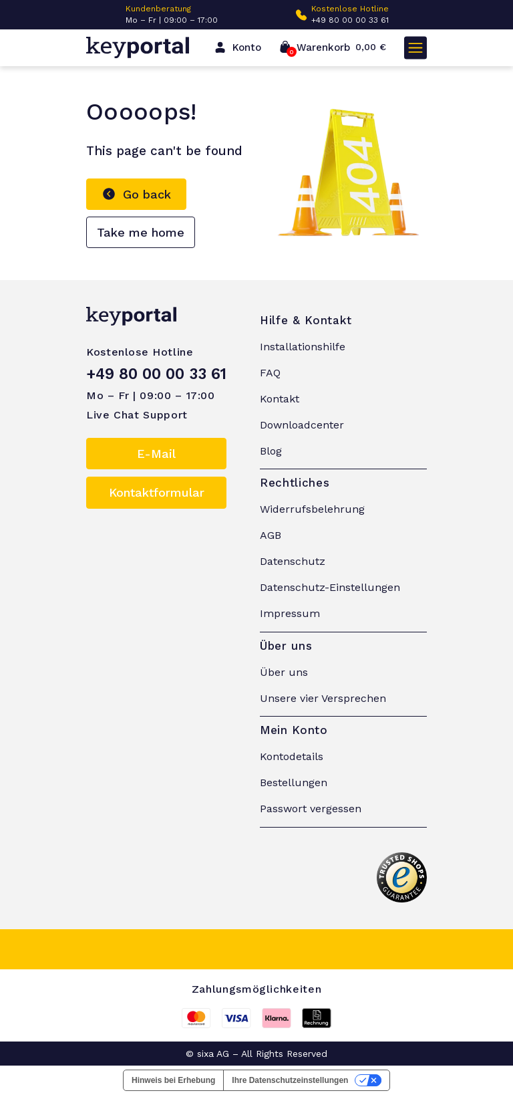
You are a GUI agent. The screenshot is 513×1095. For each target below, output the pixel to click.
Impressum (290, 613)
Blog (271, 451)
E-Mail (156, 454)
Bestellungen (293, 782)
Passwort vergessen (310, 808)
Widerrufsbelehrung (312, 509)
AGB (270, 535)
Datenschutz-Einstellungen (330, 587)
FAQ (270, 372)
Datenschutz (292, 561)
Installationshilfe (302, 346)
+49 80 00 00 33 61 (350, 20)
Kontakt (279, 398)
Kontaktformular (156, 492)
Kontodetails (291, 756)
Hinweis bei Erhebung (173, 1080)
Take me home (140, 232)
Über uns (284, 672)
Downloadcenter (302, 424)
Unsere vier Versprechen (323, 698)
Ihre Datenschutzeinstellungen (290, 1080)
